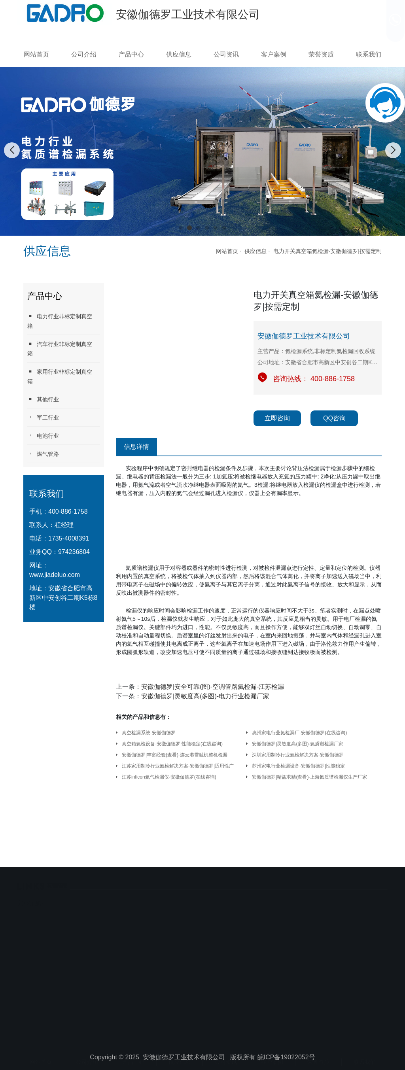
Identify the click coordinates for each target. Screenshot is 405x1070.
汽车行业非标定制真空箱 (59, 348)
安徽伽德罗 (31, 875)
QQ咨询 (334, 418)
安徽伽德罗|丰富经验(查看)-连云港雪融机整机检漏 (174, 755)
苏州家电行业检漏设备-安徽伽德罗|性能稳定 (298, 766)
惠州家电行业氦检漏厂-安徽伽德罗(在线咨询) (299, 732)
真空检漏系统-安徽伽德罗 (149, 732)
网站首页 (36, 54)
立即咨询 (277, 418)
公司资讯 (226, 54)
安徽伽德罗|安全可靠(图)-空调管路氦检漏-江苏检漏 (212, 686)
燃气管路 (43, 453)
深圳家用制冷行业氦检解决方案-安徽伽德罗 (298, 755)
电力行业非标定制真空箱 (59, 321)
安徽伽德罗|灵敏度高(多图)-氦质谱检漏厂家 (297, 744)
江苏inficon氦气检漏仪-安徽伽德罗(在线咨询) (169, 777)
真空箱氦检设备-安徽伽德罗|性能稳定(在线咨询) (172, 744)
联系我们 (368, 54)
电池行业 (43, 435)
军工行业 (43, 417)
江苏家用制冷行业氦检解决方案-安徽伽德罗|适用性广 (178, 766)
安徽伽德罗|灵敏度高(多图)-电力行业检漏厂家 (205, 696)
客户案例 (273, 54)
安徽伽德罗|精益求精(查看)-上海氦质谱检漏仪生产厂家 (309, 777)
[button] (181, 228)
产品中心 (131, 54)
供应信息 (178, 54)
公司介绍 (84, 54)
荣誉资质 (321, 54)
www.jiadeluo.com (54, 574)
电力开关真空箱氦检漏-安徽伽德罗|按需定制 (327, 251)
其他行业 (43, 399)
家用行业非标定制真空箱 (59, 376)
